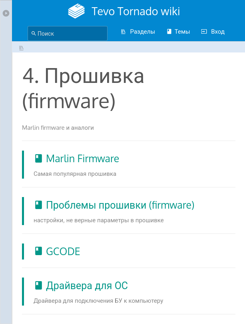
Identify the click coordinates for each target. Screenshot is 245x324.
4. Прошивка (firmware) (21, 48)
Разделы (137, 31)
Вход (212, 31)
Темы (178, 31)
